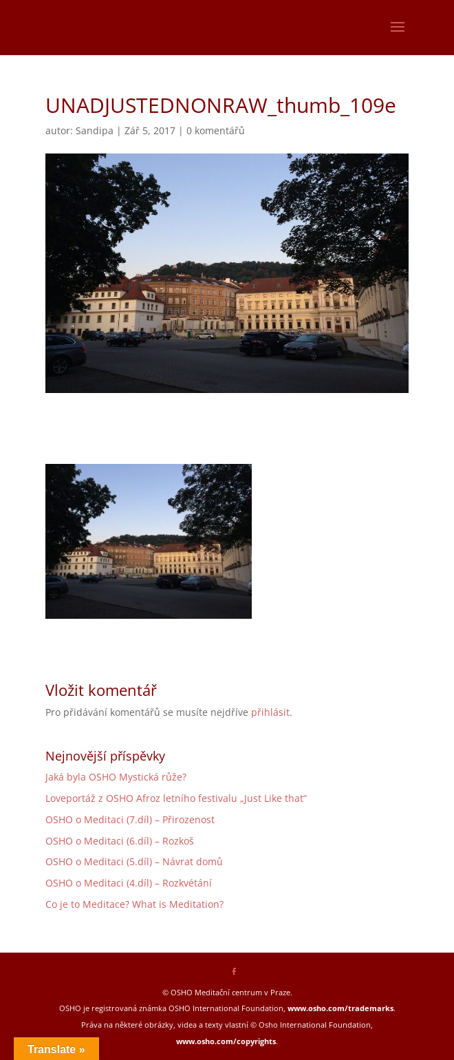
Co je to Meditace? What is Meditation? (134, 904)
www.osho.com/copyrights (226, 1041)
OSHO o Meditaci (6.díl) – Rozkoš (119, 840)
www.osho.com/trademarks (340, 1008)
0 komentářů (215, 130)
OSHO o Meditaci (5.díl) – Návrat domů (134, 861)
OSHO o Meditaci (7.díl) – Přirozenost (130, 819)
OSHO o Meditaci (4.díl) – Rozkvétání (128, 882)
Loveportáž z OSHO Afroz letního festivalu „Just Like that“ (176, 798)
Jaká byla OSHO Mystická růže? (115, 776)
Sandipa (95, 130)
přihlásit (270, 712)
